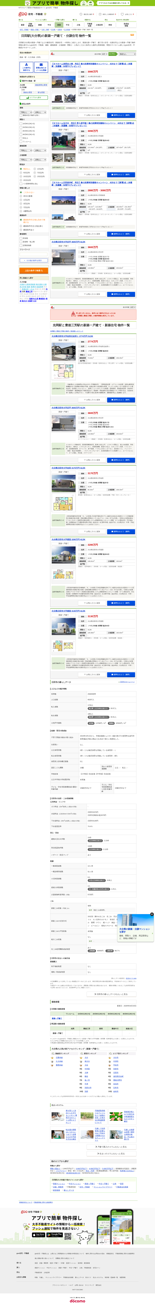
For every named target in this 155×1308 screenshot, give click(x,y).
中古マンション (75, 1184)
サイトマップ (89, 1285)
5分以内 (26, 173)
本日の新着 (27, 196)
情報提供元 (110, 1253)
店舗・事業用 (58, 1187)
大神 (86, 1073)
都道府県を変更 (41, 85)
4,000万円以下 (94, 1169)
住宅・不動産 (85, 1187)
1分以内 (40, 169)
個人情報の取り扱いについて (44, 1258)
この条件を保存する (26, 67)
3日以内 (26, 204)
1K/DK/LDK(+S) (29, 124)
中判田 (87, 1069)
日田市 (115, 1073)
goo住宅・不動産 (23, 1253)
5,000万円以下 (107, 1169)
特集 (36, 1277)
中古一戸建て (104, 1184)
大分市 (115, 1057)
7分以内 (40, 173)
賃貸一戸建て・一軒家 (57, 1263)
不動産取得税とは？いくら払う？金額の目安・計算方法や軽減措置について (100, 1116)
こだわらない (28, 192)
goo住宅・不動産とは (42, 1253)
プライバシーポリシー (59, 1285)
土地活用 (47, 1272)
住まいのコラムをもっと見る (112, 1154)
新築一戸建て (90, 1184)
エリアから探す (33, 98)
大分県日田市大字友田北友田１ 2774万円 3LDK (72, 336)
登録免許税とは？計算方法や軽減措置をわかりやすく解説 (129, 1116)
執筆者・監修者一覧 (111, 1277)
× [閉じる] (151, 914)
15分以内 (41, 176)
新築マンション (59, 1184)
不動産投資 (87, 1268)
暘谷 (86, 1076)
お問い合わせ (79, 1285)
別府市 (115, 1069)
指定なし (27, 169)
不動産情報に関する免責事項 (43, 1202)
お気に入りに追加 (92, 115)
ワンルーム (27, 142)
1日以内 (26, 200)
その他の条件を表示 (33, 260)
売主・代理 (90, 1171)
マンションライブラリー (103, 1187)
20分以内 (27, 180)
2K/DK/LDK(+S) (29, 127)
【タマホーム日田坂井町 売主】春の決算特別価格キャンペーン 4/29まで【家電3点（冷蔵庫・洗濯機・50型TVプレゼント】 (92, 184)
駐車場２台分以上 (127, 1171)
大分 (86, 1057)
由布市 (115, 1091)
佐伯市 (115, 1084)
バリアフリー (61, 1171)
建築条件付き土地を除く (33, 226)
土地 (114, 1184)
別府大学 (88, 1088)
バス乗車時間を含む (30, 184)
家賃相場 (56, 1190)
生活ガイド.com (131, 978)
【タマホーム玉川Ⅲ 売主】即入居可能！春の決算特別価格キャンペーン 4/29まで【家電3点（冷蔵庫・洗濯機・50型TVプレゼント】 (93, 124)
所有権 (25, 238)
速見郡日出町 (118, 1076)
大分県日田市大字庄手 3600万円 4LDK (68, 242)
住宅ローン (96, 1268)
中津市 (115, 1061)
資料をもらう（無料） (121, 115)
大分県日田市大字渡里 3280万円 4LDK (68, 539)
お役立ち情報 (21, 1277)
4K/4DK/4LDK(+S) (73, 1173)
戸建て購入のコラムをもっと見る (112, 1147)
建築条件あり (28, 230)
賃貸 (121, 1184)
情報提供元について (25, 1202)
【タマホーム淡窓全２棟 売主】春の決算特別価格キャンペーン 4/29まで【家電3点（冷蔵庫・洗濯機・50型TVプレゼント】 (92, 65)
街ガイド (88, 1277)
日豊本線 (59, 1057)
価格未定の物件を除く (31, 115)
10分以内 (27, 176)
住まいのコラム (98, 1277)
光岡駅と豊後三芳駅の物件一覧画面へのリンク (66, 331)
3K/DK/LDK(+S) (29, 131)
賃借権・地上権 (29, 242)
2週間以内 (27, 211)
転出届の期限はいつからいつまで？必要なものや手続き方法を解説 (71, 1134)
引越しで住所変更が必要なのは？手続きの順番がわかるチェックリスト (100, 1134)
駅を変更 (41, 92)
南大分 (87, 1061)
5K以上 (25, 138)
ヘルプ (71, 1285)
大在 (86, 1065)
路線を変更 (27, 92)
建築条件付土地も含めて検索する (34, 221)
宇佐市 (115, 1065)
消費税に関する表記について (64, 1258)
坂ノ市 (87, 1080)
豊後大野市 (117, 1080)
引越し (41, 1277)
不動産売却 (38, 1272)
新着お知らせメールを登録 (41, 67)
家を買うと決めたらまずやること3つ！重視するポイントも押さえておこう (71, 1116)
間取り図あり (55, 1169)
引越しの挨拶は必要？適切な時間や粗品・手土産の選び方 (129, 1134)
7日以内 (26, 207)
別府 (86, 1091)
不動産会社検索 (122, 1187)
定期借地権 (27, 245)
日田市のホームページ (127, 682)
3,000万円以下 (81, 1169)
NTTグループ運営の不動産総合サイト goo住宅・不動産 (38, 8)
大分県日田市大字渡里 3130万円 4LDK (68, 611)
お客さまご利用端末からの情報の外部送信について (67, 1253)
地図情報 (122, 1277)
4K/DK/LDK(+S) (29, 134)
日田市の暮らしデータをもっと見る (112, 994)
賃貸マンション (71, 1263)
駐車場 (80, 1263)
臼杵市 (115, 1088)
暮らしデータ (69, 1190)
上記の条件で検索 (34, 271)
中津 (86, 1084)
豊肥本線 (59, 1065)
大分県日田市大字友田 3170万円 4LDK (68, 468)
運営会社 (98, 1285)
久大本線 (59, 1061)
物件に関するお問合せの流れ (95, 1253)
